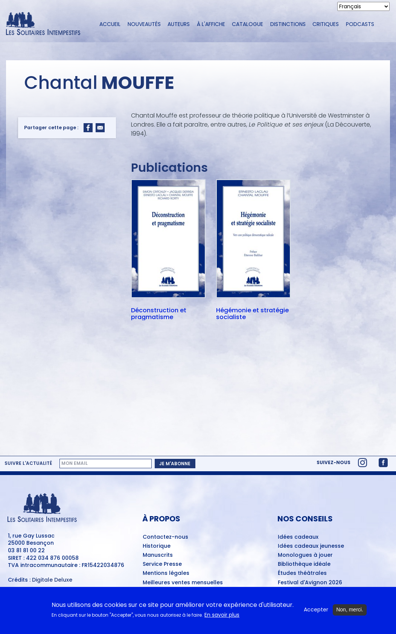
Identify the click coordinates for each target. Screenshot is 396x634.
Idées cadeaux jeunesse (311, 546)
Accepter (316, 609)
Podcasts (360, 24)
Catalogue (247, 24)
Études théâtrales (302, 573)
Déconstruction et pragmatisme (158, 313)
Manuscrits (158, 555)
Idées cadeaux (298, 537)
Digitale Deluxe (52, 580)
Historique (157, 546)
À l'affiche (211, 24)
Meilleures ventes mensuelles (183, 582)
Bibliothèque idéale (304, 564)
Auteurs (179, 24)
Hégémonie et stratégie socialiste (252, 313)
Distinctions (288, 24)
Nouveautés (144, 24)
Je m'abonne (174, 463)
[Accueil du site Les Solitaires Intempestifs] (46, 24)
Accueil (109, 24)
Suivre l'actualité (28, 463)
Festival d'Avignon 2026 (310, 582)
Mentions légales (166, 573)
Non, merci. (349, 610)
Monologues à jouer (305, 555)
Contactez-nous (165, 537)
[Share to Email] (100, 127)
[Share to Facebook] (88, 127)
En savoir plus (221, 615)
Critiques (325, 24)
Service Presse (162, 564)
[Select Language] (363, 6)
